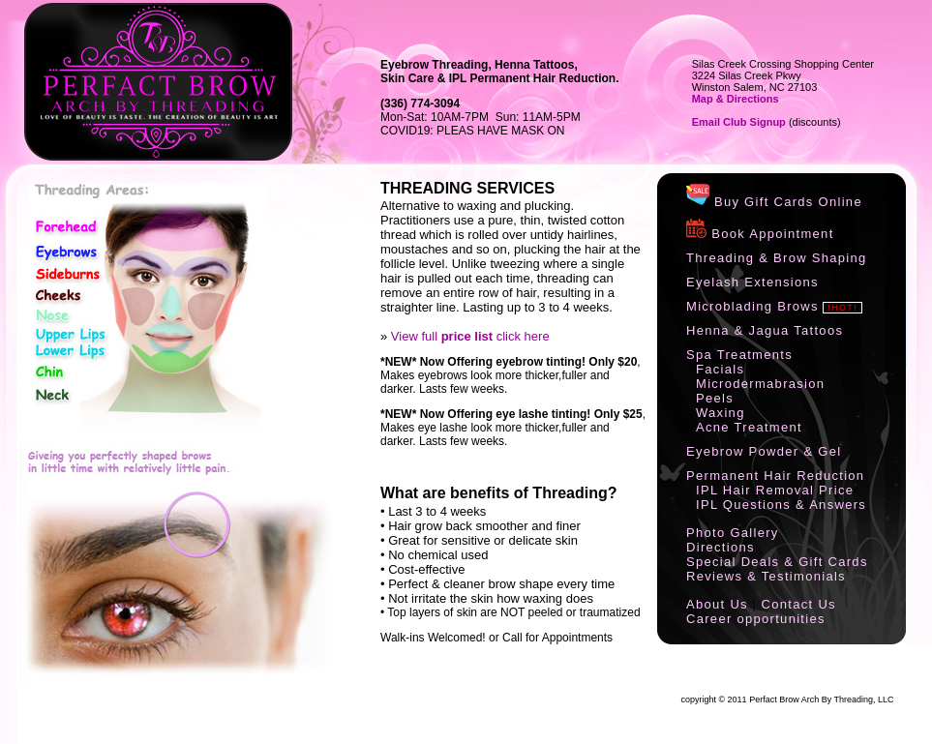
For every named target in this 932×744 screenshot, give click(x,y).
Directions (720, 547)
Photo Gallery (732, 532)
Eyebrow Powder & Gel (763, 451)
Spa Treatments (739, 354)
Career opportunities (756, 618)
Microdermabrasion (760, 383)
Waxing (720, 412)
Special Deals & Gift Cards (777, 561)
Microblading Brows (752, 306)
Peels (715, 398)
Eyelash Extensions (752, 282)
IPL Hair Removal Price (775, 490)
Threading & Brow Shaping (776, 258)
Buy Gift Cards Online (774, 201)
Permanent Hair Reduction (775, 475)
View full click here (470, 336)
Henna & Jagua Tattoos (764, 330)
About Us (717, 604)
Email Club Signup (739, 122)
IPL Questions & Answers (781, 504)
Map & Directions (735, 98)
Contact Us (799, 604)
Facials (720, 369)
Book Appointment (760, 233)
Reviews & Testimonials (766, 576)
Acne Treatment (749, 427)
